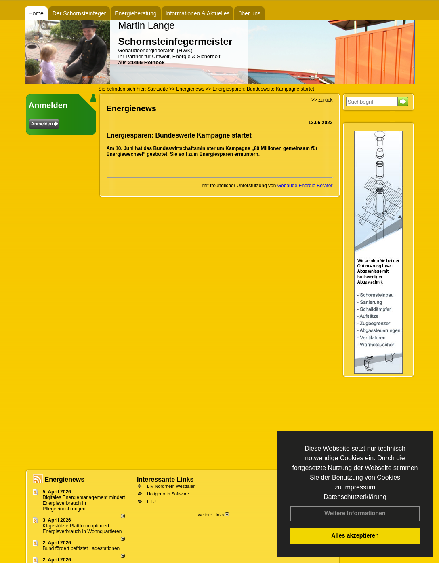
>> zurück (322, 100)
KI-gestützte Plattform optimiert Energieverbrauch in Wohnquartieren (82, 528)
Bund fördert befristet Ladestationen (81, 548)
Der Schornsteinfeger (79, 13)
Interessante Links (165, 479)
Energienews (65, 479)
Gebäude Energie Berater (305, 185)
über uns (249, 13)
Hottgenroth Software (168, 493)
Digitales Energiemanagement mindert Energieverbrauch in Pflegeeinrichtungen (84, 503)
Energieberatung (136, 13)
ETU (151, 501)
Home (36, 13)
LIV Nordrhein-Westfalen (171, 486)
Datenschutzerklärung (354, 496)
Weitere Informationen (355, 513)
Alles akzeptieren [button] (355, 535)
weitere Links (213, 514)
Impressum (359, 487)
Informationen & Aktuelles (198, 13)
